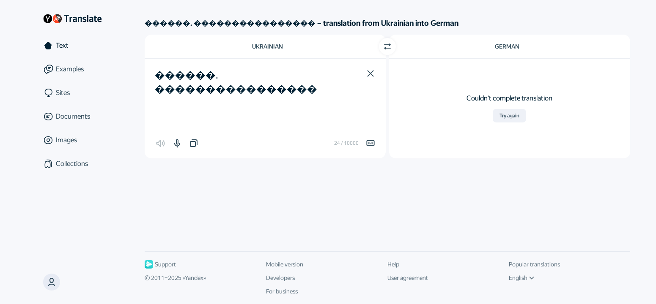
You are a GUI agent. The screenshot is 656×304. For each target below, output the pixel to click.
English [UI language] (521, 277)
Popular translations (534, 264)
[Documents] (72, 116)
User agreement (407, 277)
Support (160, 264)
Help (393, 264)
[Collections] (72, 163)
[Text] (72, 45)
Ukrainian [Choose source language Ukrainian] (267, 46)
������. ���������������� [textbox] (236, 82)
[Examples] (72, 69)
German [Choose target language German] (507, 46)
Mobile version (284, 264)
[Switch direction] (387, 46)
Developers (280, 277)
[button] (370, 73)
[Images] (72, 140)
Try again (509, 116)
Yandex (194, 277)
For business (282, 291)
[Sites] (72, 92)
